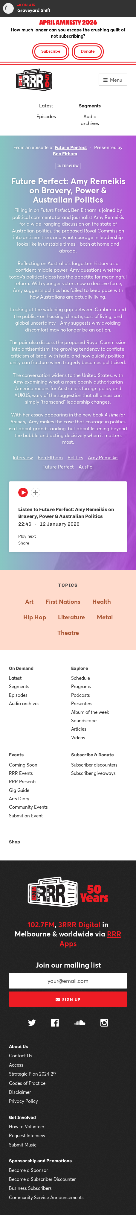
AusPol (86, 466)
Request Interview (27, 1135)
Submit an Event (26, 816)
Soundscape (84, 720)
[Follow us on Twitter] (32, 1023)
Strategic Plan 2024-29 (32, 1074)
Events (16, 755)
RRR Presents (22, 781)
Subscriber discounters (94, 765)
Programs (81, 686)
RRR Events (21, 773)
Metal (105, 617)
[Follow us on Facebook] (55, 1023)
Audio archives (90, 119)
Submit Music (22, 1145)
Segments (90, 105)
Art (29, 601)
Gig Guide (19, 790)
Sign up (68, 999)
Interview (23, 457)
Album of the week (90, 712)
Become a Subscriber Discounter (42, 1179)
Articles (78, 729)
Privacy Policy (23, 1101)
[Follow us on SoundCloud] (79, 1023)
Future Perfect (71, 147)
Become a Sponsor (28, 1170)
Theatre (68, 633)
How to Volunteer (26, 1126)
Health (101, 601)
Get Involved (22, 1117)
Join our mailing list (68, 965)
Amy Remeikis (103, 457)
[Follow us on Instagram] (104, 1023)
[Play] (23, 494)
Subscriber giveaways (93, 773)
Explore (79, 668)
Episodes (46, 116)
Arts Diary (19, 799)
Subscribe (50, 51)
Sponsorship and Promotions (40, 1161)
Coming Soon (23, 765)
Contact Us (20, 1056)
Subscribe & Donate (92, 755)
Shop (14, 842)
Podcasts (80, 695)
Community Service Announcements (46, 1197)
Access (16, 1065)
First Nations (62, 601)
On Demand (21, 668)
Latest (46, 105)
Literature (71, 617)
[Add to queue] (35, 492)
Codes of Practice (27, 1083)
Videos (78, 737)
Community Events (28, 807)
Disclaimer (20, 1092)
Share (23, 543)
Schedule (80, 678)
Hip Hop (34, 617)
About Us (18, 1046)
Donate (88, 51)
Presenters (81, 703)
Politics (75, 457)
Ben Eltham (65, 153)
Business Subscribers (30, 1188)
